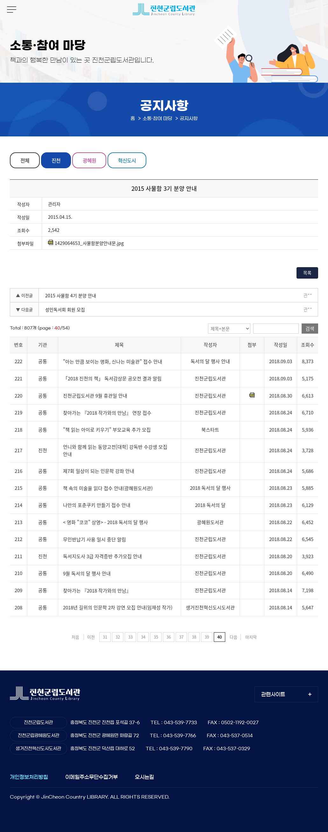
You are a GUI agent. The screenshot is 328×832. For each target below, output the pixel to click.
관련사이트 (273, 694)
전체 (24, 160)
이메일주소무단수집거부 (91, 777)
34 (143, 637)
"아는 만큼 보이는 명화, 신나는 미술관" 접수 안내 (112, 361)
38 (194, 637)
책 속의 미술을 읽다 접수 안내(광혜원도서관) (108, 488)
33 (130, 637)
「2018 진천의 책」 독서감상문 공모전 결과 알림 (112, 378)
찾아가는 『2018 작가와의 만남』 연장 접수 (107, 412)
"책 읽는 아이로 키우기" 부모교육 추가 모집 (107, 429)
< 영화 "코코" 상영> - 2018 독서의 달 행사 (105, 522)
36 (168, 637)
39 (207, 637)
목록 (307, 272)
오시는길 (144, 777)
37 (181, 637)
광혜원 (89, 160)
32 (117, 637)
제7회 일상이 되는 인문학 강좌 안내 (98, 471)
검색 (309, 328)
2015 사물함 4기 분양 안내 (70, 295)
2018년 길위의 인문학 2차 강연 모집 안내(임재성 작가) (117, 607)
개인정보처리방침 (29, 777)
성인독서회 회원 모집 (65, 309)
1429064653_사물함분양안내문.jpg (86, 243)
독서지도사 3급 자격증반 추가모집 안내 (102, 556)
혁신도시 (127, 160)
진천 (56, 160)
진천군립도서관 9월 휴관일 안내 (95, 395)
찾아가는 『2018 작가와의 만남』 (97, 590)
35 (156, 637)
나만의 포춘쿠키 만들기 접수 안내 (96, 505)
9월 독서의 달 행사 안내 (87, 573)
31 (105, 637)
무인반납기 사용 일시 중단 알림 (94, 539)
